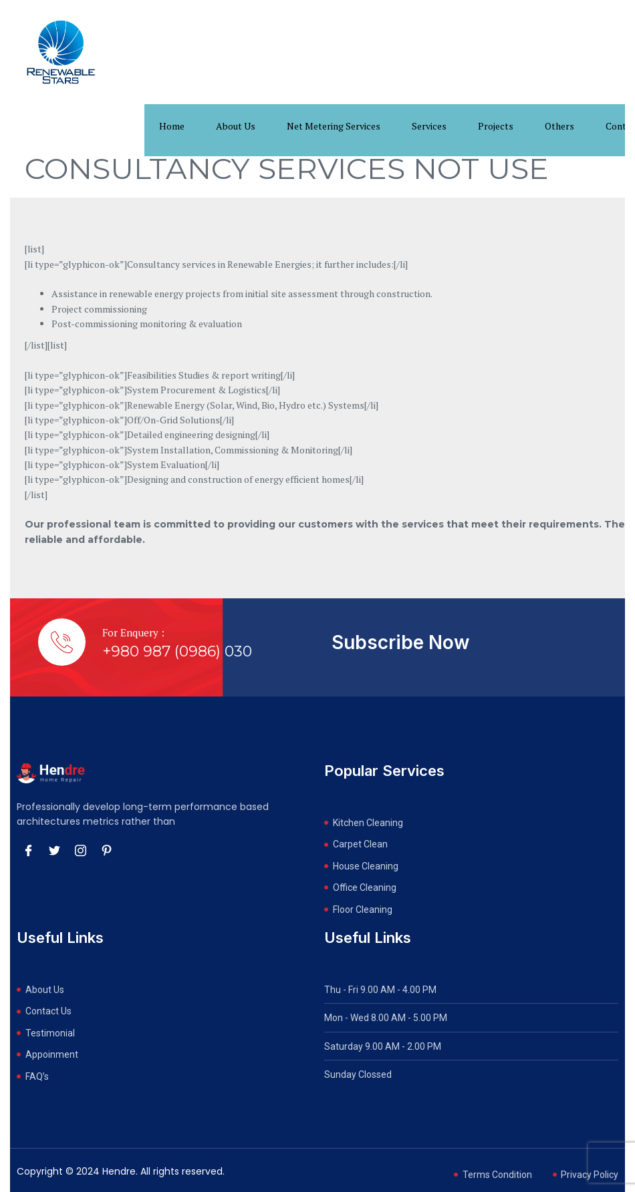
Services (429, 126)
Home (171, 126)
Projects (495, 126)
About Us (235, 126)
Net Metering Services (333, 126)
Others (559, 126)
